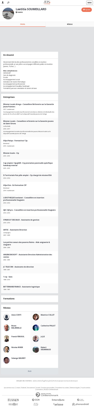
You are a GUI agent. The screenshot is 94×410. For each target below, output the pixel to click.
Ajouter (87, 10)
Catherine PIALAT (48, 325)
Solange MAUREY (18, 358)
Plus (29, 371)
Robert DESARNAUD (46, 348)
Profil (22, 24)
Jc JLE (43, 336)
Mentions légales (75, 387)
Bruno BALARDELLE (16, 326)
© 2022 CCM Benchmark (51, 389)
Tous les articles (85, 387)
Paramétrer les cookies (62, 387)
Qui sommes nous (9, 387)
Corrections (39, 389)
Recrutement (31, 387)
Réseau (69, 24)
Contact (18, 387)
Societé (38, 387)
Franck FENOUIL (17, 336)
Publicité (23, 387)
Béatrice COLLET (48, 315)
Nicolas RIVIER (17, 347)
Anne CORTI (16, 315)
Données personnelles (47, 387)
